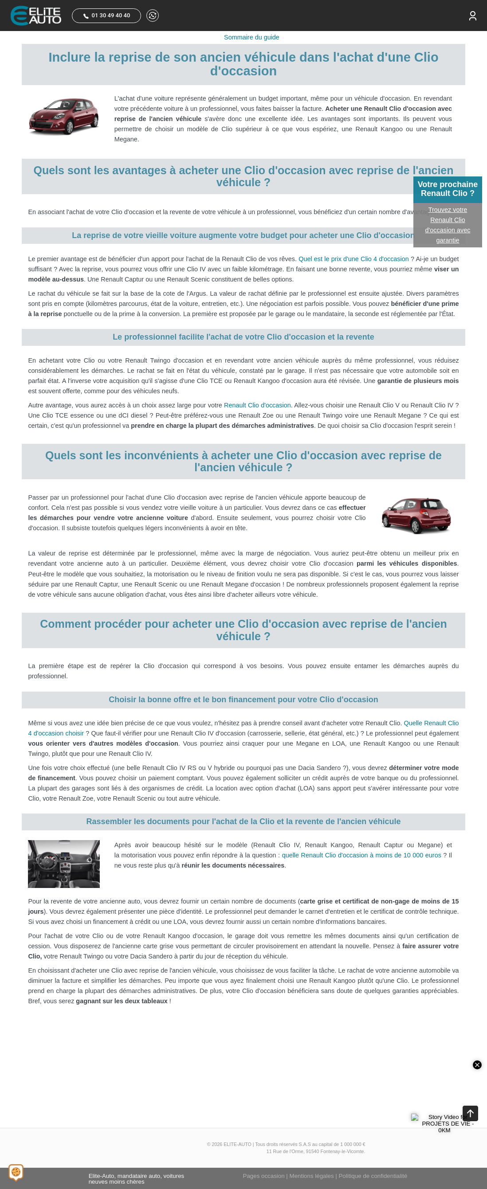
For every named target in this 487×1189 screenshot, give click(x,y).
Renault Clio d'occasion (257, 405)
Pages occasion (264, 1176)
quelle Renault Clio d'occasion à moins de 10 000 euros (361, 855)
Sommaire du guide (251, 37)
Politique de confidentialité (372, 1176)
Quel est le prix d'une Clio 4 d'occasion (353, 258)
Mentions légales (312, 1176)
